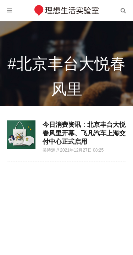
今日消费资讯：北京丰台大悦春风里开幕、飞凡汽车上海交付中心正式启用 (84, 133)
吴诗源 (49, 150)
